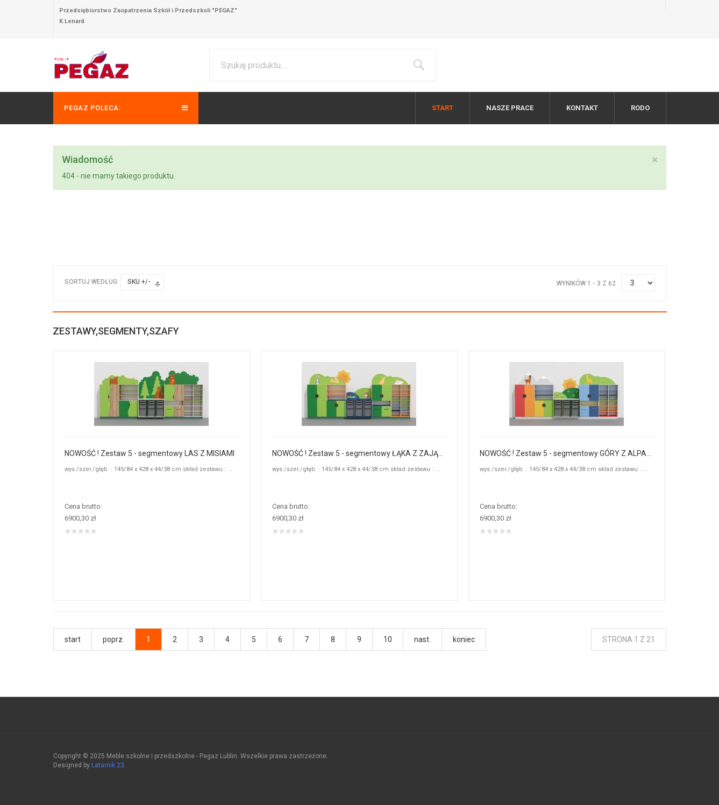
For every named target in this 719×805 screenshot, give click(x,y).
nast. (422, 639)
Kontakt (582, 108)
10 (387, 639)
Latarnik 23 (107, 765)
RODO (640, 108)
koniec (464, 639)
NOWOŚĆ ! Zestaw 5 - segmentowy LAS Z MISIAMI (149, 453)
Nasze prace (509, 108)
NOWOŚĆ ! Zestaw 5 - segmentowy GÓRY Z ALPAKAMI (567, 453)
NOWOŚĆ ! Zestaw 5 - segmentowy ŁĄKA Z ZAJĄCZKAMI (359, 453)
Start (442, 108)
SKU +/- (139, 282)
